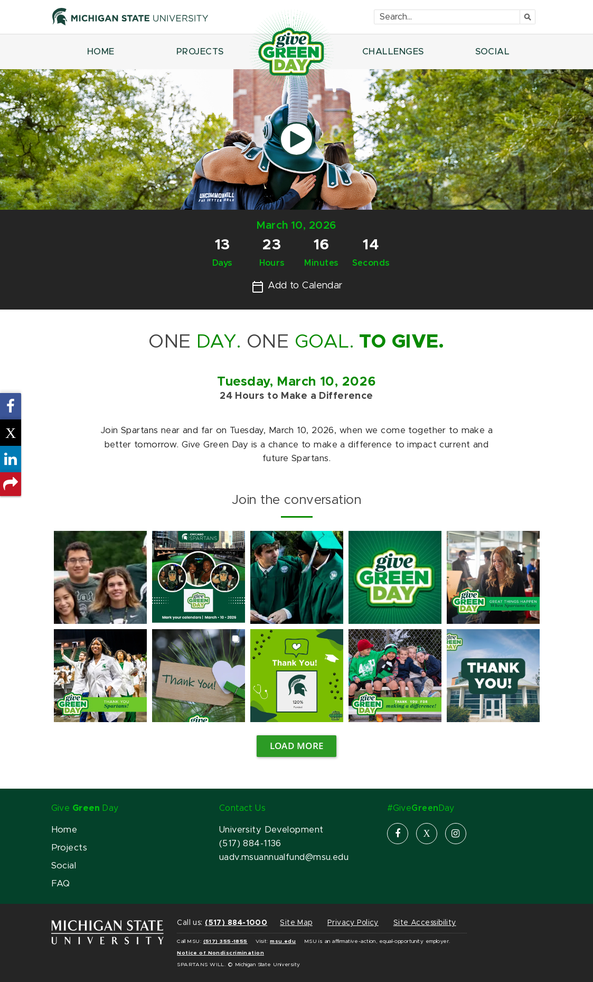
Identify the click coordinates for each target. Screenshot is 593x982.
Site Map (296, 923)
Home (64, 830)
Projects (69, 848)
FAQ (60, 884)
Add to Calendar (297, 286)
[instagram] (455, 833)
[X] (426, 833)
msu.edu (283, 941)
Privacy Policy (353, 923)
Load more (297, 746)
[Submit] (527, 17)
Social (64, 866)
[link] (100, 577)
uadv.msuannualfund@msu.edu (284, 857)
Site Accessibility (424, 923)
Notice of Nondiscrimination (220, 953)
